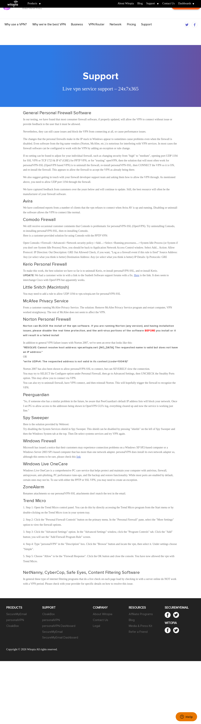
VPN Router (96, 32)
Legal (96, 626)
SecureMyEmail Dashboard (60, 637)
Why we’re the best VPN (49, 32)
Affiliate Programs (141, 614)
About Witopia (126, 3)
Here (136, 275)
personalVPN (15, 620)
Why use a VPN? (16, 32)
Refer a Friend (138, 632)
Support (150, 3)
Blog (140, 3)
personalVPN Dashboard (58, 626)
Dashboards (184, 3)
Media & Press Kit (140, 626)
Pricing (131, 32)
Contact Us (168, 3)
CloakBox (12, 626)
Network (116, 32)
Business (77, 32)
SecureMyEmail (16, 614)
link (79, 456)
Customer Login (183, 18)
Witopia (14, 1)
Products (32, 3)
